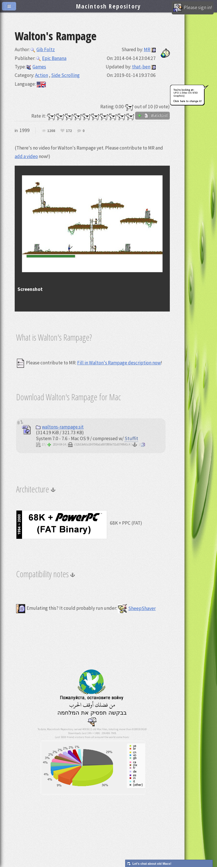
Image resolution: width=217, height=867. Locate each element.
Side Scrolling (65, 75)
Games (36, 67)
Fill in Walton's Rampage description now (119, 363)
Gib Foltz (43, 49)
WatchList (152, 115)
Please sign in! (192, 7)
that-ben (141, 67)
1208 (51, 131)
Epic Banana (51, 58)
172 (69, 131)
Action (41, 75)
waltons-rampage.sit (60, 427)
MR (147, 49)
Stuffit (131, 438)
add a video (26, 156)
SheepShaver (137, 608)
